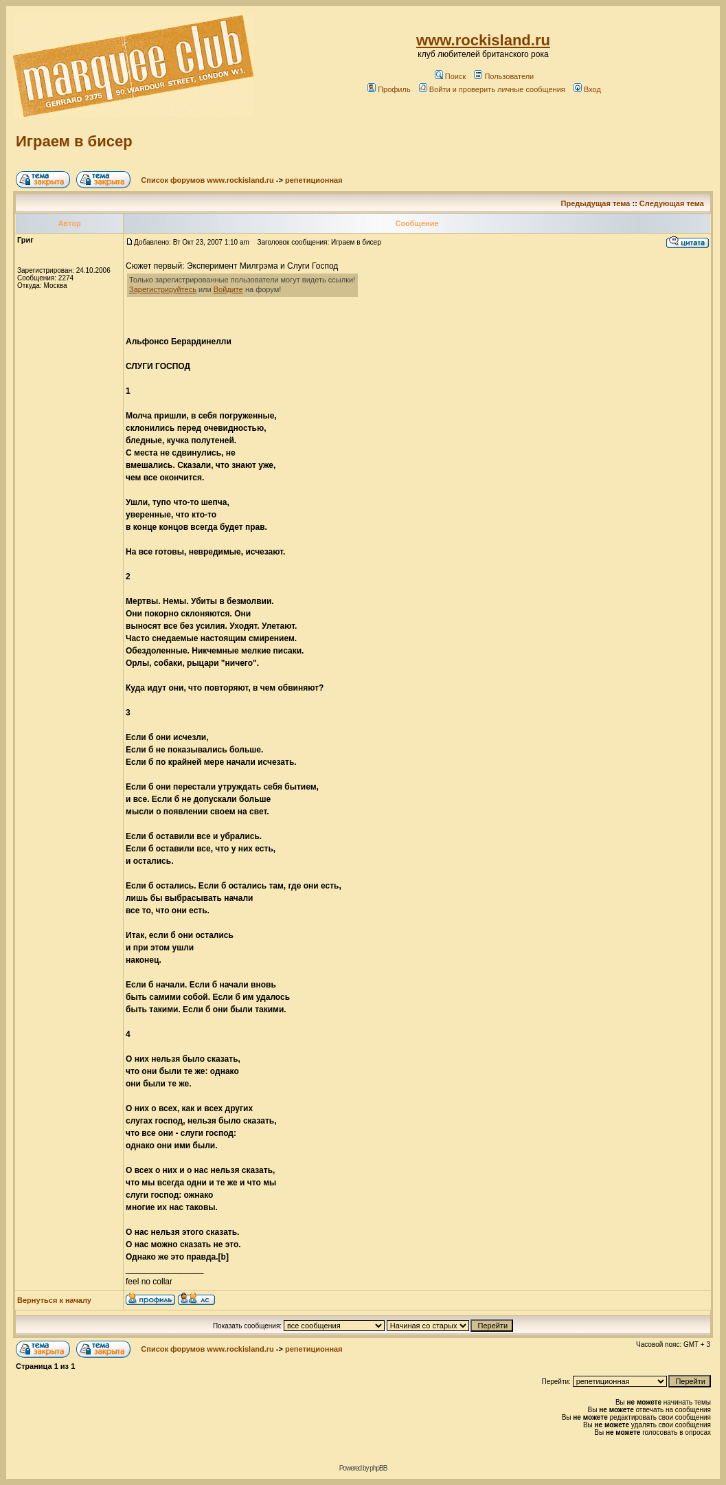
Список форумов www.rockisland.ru (207, 180)
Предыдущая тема (596, 203)
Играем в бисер (74, 141)
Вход (587, 89)
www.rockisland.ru (483, 40)
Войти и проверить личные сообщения (492, 89)
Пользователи (504, 76)
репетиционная (314, 180)
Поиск (450, 76)
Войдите (228, 289)
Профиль (389, 89)
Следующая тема (671, 203)
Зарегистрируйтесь (162, 289)
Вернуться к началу (54, 1300)
